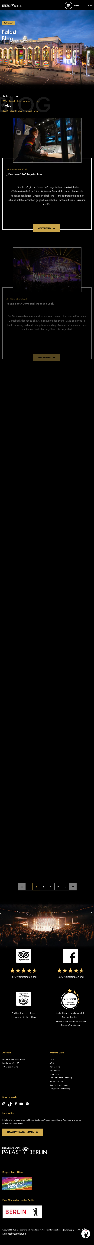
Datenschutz (54, 1066)
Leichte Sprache (56, 1081)
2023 (21, 110)
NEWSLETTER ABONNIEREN (22, 1132)
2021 (36, 110)
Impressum (54, 1074)
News (37, 101)
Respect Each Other (12, 1172)
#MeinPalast (8, 101)
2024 (13, 110)
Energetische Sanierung (59, 1088)
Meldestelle (54, 1070)
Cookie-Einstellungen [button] (58, 1084)
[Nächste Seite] (73, 886)
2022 (29, 110)
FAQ (51, 1059)
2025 (5, 110)
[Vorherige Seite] (22, 886)
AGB (51, 1063)
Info (19, 101)
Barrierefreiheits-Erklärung (60, 1077)
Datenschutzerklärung (14, 1233)
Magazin (27, 101)
